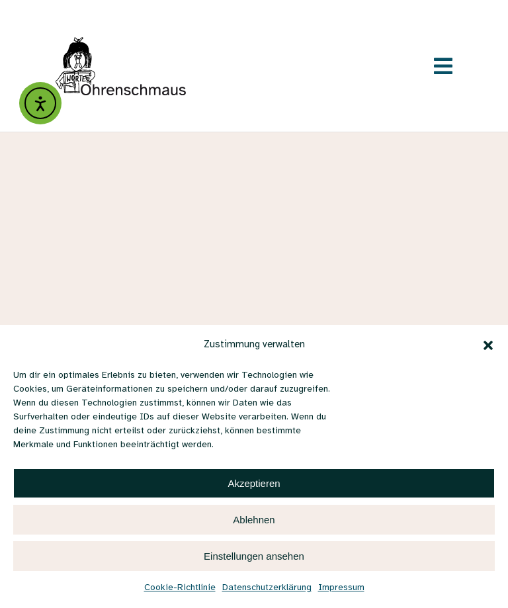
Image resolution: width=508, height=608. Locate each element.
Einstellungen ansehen (254, 556)
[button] (488, 345)
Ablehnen (254, 519)
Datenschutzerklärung (267, 588)
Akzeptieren (254, 483)
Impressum (341, 588)
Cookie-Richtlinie (180, 588)
